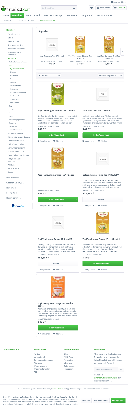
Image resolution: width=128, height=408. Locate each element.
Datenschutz (69, 366)
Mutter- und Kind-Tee (18, 92)
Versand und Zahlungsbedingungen (43, 358)
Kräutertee (14, 89)
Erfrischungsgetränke (17, 119)
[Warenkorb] (119, 7)
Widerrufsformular (42, 369)
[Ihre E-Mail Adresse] (106, 369)
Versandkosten (57, 389)
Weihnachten (13, 41)
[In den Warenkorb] (58, 135)
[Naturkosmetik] (33, 15)
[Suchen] (74, 7)
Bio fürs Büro (13, 168)
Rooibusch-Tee (15, 96)
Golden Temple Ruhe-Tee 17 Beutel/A (100, 175)
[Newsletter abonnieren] (121, 369)
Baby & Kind (11, 193)
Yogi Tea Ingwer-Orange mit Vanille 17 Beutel (56, 304)
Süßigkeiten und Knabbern (15, 160)
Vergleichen (44, 141)
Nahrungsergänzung (16, 148)
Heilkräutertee (15, 86)
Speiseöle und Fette (16, 140)
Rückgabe (38, 363)
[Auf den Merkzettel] (58, 141)
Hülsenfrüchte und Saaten (19, 137)
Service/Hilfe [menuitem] (117, 2)
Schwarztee (14, 99)
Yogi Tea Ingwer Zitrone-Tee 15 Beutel (80, 57)
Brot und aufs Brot (15, 45)
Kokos (10, 172)
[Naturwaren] (72, 15)
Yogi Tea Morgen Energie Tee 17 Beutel (57, 110)
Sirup (11, 113)
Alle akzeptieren (101, 400)
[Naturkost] (17, 15)
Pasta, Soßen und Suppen (18, 155)
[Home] (5, 15)
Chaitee (13, 72)
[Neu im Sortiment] (105, 15)
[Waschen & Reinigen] (53, 15)
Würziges (11, 165)
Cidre (11, 116)
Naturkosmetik (12, 178)
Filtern (43, 75)
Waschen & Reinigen (15, 183)
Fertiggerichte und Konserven (15, 53)
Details (109, 199)
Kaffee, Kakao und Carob (18, 62)
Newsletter (68, 360)
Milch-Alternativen (15, 130)
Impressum (69, 369)
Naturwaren (11, 188)
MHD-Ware (68, 357)
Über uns (68, 363)
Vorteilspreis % (14, 34)
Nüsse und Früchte (16, 151)
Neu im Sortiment (13, 198)
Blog (66, 354)
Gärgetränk (13, 126)
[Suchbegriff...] (59, 7)
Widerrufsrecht (40, 366)
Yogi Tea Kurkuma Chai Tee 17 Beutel (108, 57)
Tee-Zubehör (14, 103)
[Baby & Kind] (87, 15)
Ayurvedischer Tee (17, 69)
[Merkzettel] (91, 7)
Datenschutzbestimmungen (105, 378)
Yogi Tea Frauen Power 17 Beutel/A (55, 239)
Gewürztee (14, 79)
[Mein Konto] (103, 7)
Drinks (11, 109)
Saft (10, 106)
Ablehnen (86, 400)
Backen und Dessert (16, 48)
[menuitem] (59, 7)
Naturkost (10, 30)
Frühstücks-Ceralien (16, 144)
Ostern (10, 38)
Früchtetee (14, 75)
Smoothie (12, 123)
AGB (35, 372)
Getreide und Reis (15, 133)
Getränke (12, 58)
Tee (10, 65)
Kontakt (37, 354)
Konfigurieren (118, 400)
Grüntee (13, 82)
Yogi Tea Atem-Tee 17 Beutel (52, 56)
